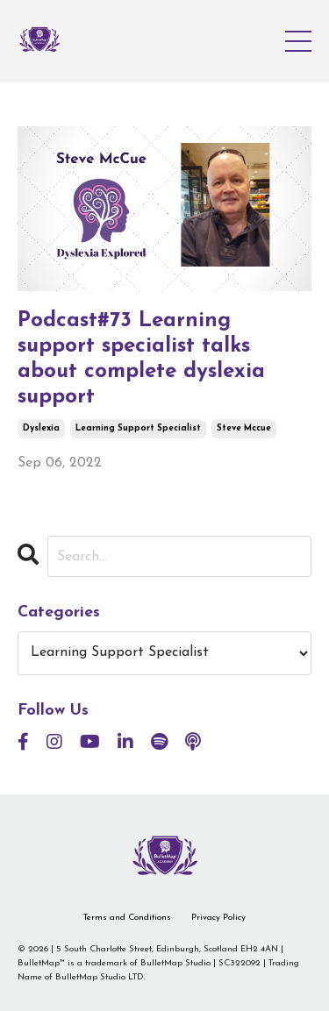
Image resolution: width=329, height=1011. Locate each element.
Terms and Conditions (127, 917)
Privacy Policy (218, 917)
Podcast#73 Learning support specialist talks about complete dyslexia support (141, 358)
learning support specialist (138, 428)
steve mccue (244, 428)
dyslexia (41, 428)
